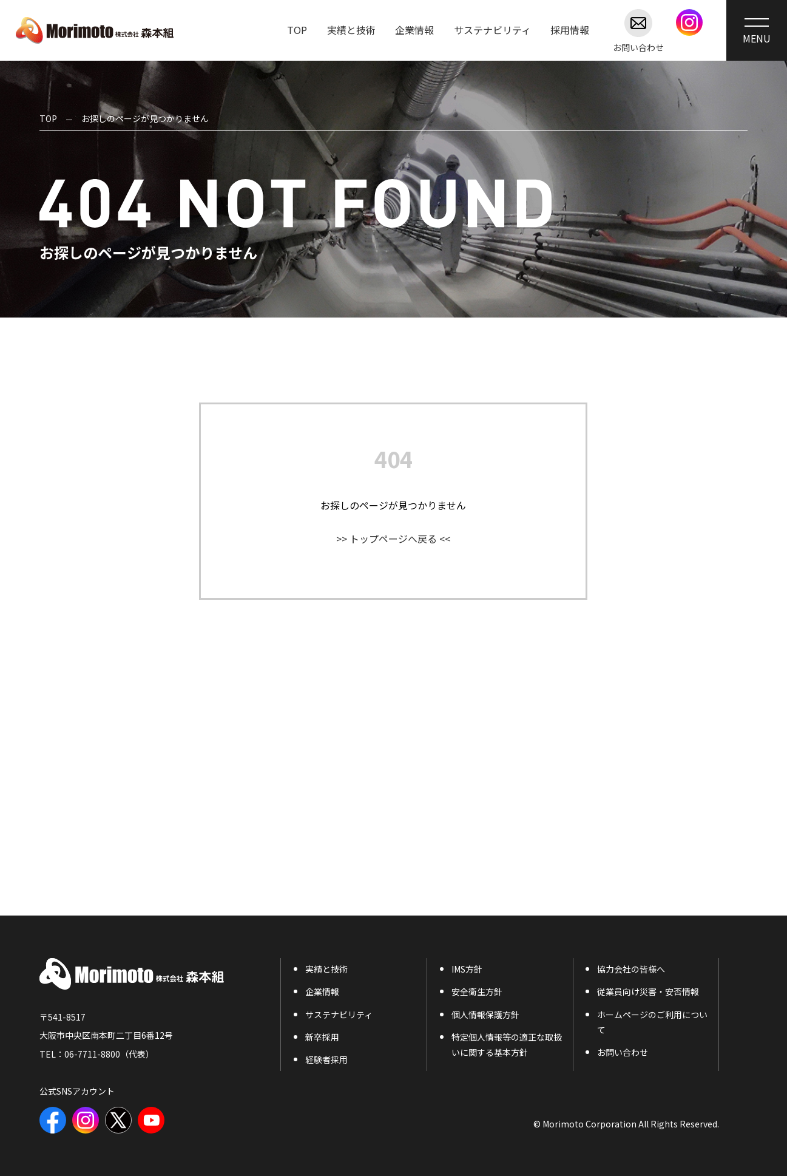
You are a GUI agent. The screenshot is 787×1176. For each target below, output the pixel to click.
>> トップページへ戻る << (393, 538)
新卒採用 (322, 1037)
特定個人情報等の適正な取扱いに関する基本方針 (506, 1044)
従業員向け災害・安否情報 (648, 991)
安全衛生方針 (476, 991)
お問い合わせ (638, 30)
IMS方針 (466, 969)
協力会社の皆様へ (631, 969)
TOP (48, 118)
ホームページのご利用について (652, 1022)
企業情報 (322, 991)
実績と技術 (326, 969)
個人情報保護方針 (485, 1014)
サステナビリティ (339, 1014)
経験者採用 (326, 1059)
